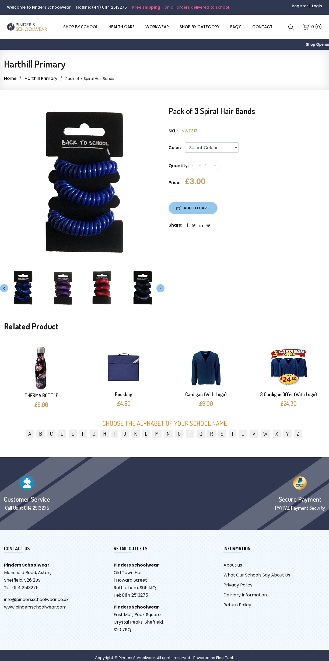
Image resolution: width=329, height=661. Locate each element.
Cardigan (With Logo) (206, 394)
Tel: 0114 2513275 (21, 588)
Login (317, 6)
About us (232, 565)
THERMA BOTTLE (41, 395)
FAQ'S (236, 27)
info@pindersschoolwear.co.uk (36, 599)
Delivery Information (245, 595)
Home (10, 78)
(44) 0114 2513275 (109, 7)
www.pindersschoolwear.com (35, 607)
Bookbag (123, 394)
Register (300, 6)
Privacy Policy (238, 585)
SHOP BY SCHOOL (80, 27)
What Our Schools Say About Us (256, 575)
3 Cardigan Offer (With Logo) (288, 394)
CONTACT (262, 27)
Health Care (121, 27)
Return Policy (237, 605)
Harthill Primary (41, 78)
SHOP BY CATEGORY (199, 27)
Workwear (157, 27)
